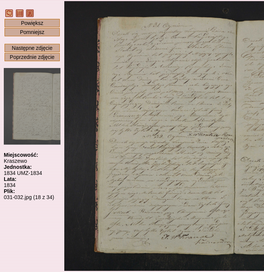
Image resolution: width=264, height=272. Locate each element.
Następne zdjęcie (32, 48)
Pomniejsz (32, 32)
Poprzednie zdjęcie (32, 57)
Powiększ (32, 23)
